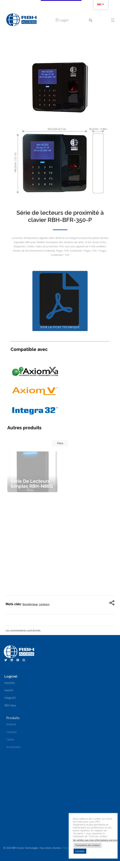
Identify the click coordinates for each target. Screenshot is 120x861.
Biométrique (30, 604)
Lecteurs (44, 604)
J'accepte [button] (80, 851)
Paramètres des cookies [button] (88, 845)
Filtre (60, 443)
